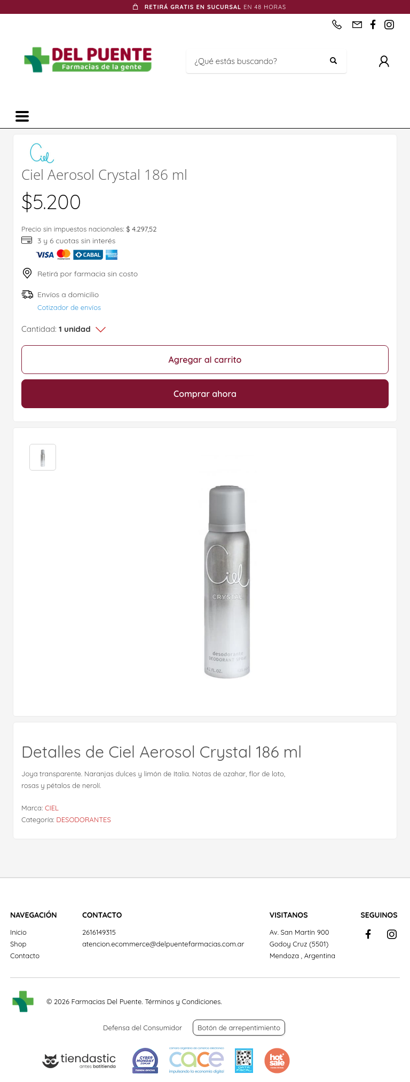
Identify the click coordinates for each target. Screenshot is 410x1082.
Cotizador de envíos (69, 307)
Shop (18, 944)
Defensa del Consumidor (142, 1027)
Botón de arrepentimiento (239, 1027)
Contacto (25, 955)
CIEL (52, 807)
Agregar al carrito (205, 359)
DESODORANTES (83, 819)
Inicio (18, 932)
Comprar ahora (205, 393)
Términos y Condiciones (182, 1001)
